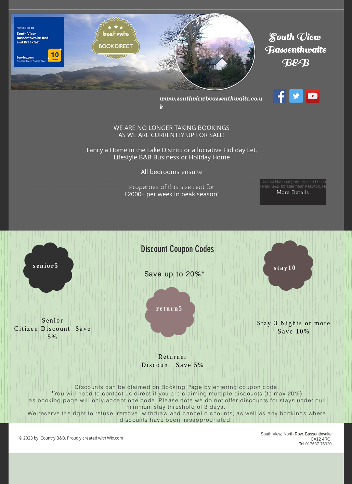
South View (295, 37)
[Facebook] (279, 96)
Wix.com (115, 438)
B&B (295, 62)
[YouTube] (313, 96)
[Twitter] (296, 96)
